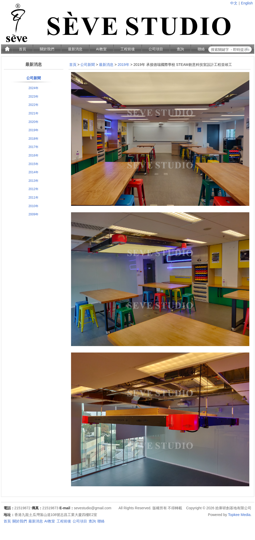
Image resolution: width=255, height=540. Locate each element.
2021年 (33, 113)
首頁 (72, 64)
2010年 (33, 206)
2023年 (33, 96)
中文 (233, 3)
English (247, 3)
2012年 (33, 189)
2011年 (33, 197)
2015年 (33, 164)
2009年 (33, 214)
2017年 (33, 147)
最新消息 (106, 64)
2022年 (33, 105)
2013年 (33, 181)
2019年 (33, 130)
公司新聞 (33, 78)
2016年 (33, 155)
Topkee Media (239, 515)
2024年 (33, 88)
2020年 (33, 122)
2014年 (33, 172)
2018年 (33, 138)
